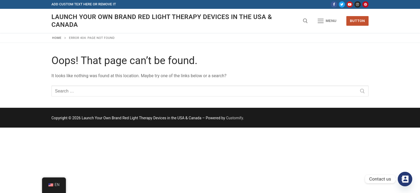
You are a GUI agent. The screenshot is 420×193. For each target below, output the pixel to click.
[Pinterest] (365, 4)
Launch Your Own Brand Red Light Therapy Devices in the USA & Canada (161, 20)
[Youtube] (350, 4)
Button (357, 20)
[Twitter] (342, 4)
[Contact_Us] (405, 179)
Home (57, 38)
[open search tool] (305, 20)
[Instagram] (357, 4)
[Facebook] (334, 4)
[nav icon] (327, 21)
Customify (234, 118)
